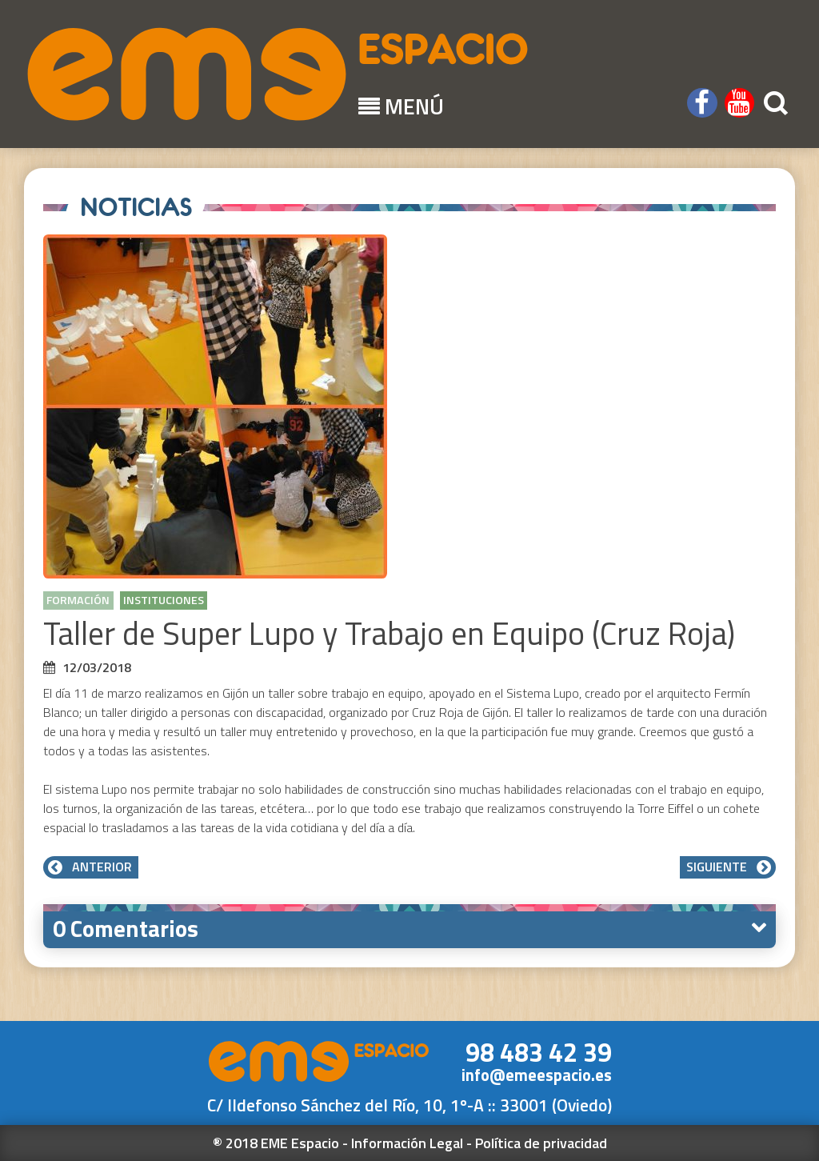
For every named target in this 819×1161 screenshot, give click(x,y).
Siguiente (727, 866)
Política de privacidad (541, 1143)
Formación (78, 600)
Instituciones (163, 600)
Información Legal (407, 1143)
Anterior (91, 866)
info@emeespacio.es (536, 1075)
